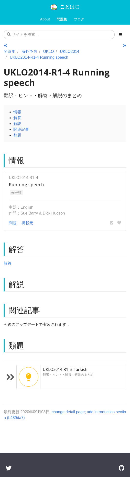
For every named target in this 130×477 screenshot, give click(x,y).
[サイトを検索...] (59, 34)
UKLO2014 (69, 51)
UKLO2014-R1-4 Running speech (39, 57)
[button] (111, 223)
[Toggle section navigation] (120, 34)
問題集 (9, 51)
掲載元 (27, 223)
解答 (17, 118)
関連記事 (21, 129)
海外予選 (29, 51)
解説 (17, 123)
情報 (17, 112)
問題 (13, 223)
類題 (17, 135)
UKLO (48, 51)
